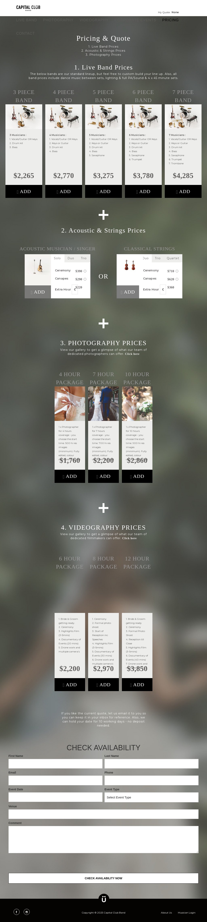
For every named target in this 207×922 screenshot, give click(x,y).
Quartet (173, 258)
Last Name (112, 756)
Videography (94, 20)
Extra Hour (68, 289)
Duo (71, 258)
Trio (84, 258)
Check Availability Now (103, 878)
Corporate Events (135, 20)
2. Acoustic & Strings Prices (103, 50)
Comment (15, 823)
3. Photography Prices (103, 55)
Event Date (15, 789)
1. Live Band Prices (103, 46)
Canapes (70, 279)
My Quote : (168, 12)
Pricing (170, 20)
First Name (15, 756)
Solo (57, 258)
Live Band (26, 20)
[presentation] (39, 863)
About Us (166, 912)
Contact (25, 33)
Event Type (112, 789)
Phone (109, 772)
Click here (132, 353)
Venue (12, 806)
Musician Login (186, 912)
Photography (58, 20)
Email (12, 772)
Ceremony (70, 270)
